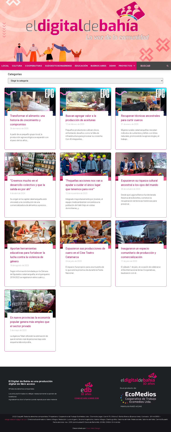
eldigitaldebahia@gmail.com (16, 419)
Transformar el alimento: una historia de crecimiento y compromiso (27, 120)
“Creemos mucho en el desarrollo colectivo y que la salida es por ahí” (27, 185)
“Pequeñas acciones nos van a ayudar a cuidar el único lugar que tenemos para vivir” (84, 185)
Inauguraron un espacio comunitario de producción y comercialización (138, 253)
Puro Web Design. (93, 428)
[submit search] (167, 66)
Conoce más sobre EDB (86, 398)
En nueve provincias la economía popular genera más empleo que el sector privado (30, 322)
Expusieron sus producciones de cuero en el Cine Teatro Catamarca (85, 253)
